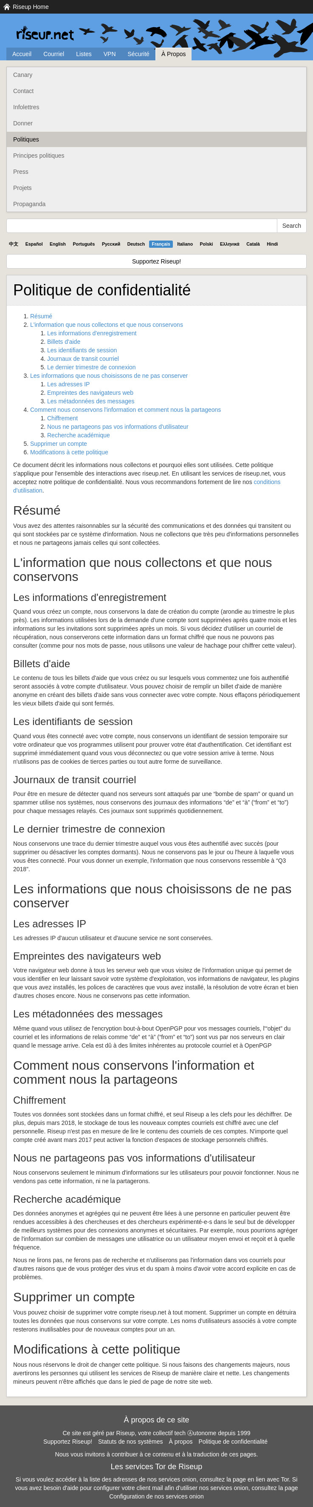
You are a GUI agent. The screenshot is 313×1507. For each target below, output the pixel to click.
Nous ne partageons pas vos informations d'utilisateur (118, 426)
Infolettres (26, 107)
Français (161, 243)
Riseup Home (31, 6)
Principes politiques (39, 155)
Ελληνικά (230, 243)
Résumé (41, 316)
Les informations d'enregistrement (91, 333)
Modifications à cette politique (69, 452)
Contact (23, 91)
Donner (23, 123)
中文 (13, 243)
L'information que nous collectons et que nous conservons (106, 324)
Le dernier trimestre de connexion (91, 367)
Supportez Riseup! (156, 261)
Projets (22, 187)
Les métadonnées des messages (90, 401)
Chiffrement (62, 418)
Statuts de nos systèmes (130, 1441)
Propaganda (29, 204)
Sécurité (138, 54)
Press (20, 171)
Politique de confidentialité (233, 1441)
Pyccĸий (111, 243)
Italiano (185, 243)
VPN (110, 54)
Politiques (26, 139)
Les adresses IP (68, 384)
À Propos (173, 54)
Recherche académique (78, 435)
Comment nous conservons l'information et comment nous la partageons (125, 409)
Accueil (21, 54)
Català (253, 243)
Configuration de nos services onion (156, 1496)
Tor (285, 1479)
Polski (206, 243)
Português (84, 243)
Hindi (272, 243)
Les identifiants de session (82, 350)
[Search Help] (141, 225)
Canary (22, 74)
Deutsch (136, 243)
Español (34, 243)
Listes (84, 54)
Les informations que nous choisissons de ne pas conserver (109, 375)
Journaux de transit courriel (83, 358)
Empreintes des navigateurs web (90, 392)
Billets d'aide (63, 341)
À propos (180, 1441)
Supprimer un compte (58, 443)
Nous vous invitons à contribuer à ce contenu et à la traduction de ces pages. (156, 1454)
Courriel (53, 54)
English (58, 243)
